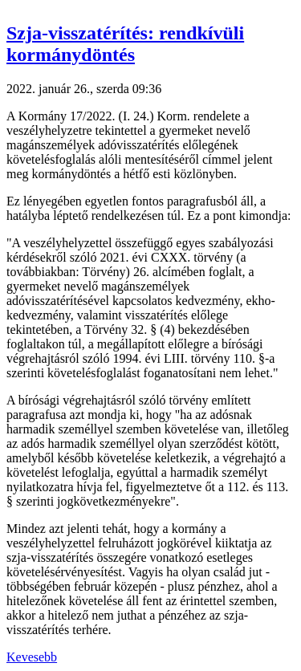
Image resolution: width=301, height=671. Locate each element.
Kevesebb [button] (31, 657)
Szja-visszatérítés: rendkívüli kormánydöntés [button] (125, 43)
